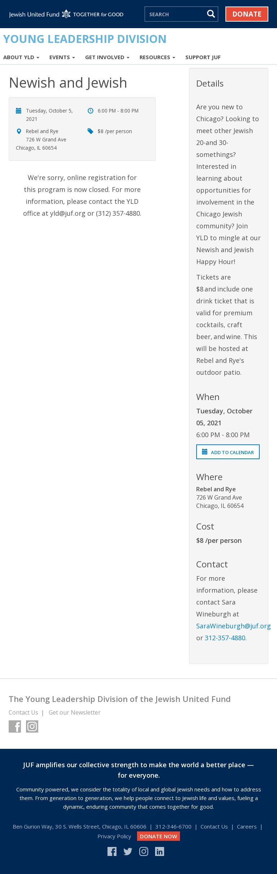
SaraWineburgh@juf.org (233, 626)
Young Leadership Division (85, 38)
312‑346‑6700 (173, 826)
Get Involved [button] (107, 57)
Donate (246, 14)
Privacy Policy (114, 836)
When (208, 397)
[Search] (175, 14)
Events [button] (62, 57)
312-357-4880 (225, 637)
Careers (247, 826)
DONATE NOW (158, 836)
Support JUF (203, 57)
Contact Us (23, 712)
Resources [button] (157, 57)
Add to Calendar (228, 452)
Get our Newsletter (75, 712)
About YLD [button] (21, 57)
